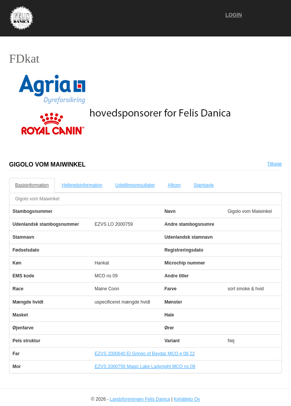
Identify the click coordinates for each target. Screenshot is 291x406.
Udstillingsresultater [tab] (135, 185)
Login (233, 15)
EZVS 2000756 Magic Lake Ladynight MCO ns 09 (145, 366)
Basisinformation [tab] (32, 185)
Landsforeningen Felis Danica (140, 399)
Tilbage (274, 164)
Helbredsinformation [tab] (82, 185)
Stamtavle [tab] (204, 185)
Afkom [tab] (174, 185)
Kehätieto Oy (187, 399)
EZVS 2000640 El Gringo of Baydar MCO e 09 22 (145, 353)
